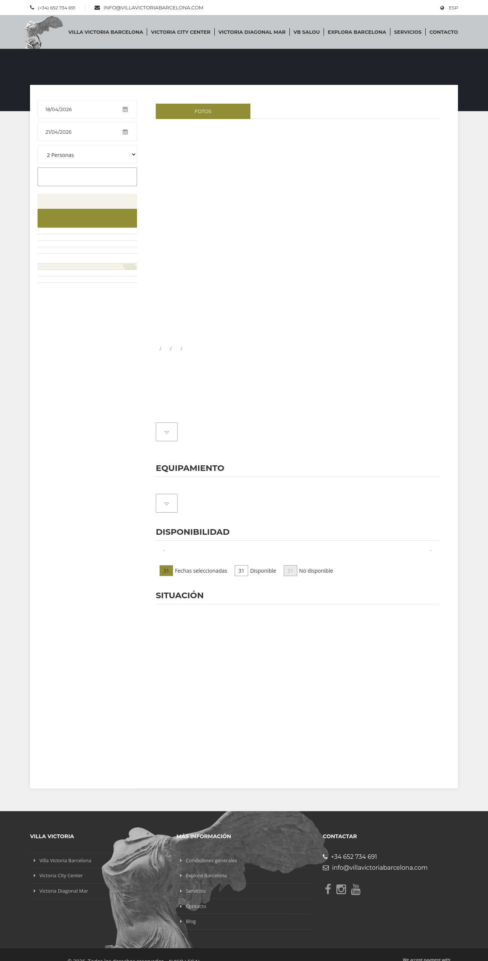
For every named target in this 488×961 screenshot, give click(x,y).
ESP (449, 8)
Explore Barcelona (206, 875)
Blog (191, 921)
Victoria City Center (180, 32)
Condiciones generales (211, 860)
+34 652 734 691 (350, 856)
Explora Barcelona (357, 32)
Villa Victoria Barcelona (105, 32)
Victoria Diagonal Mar (252, 32)
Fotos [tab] (202, 111)
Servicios (408, 32)
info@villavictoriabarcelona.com (153, 8)
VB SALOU (307, 32)
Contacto (443, 32)
